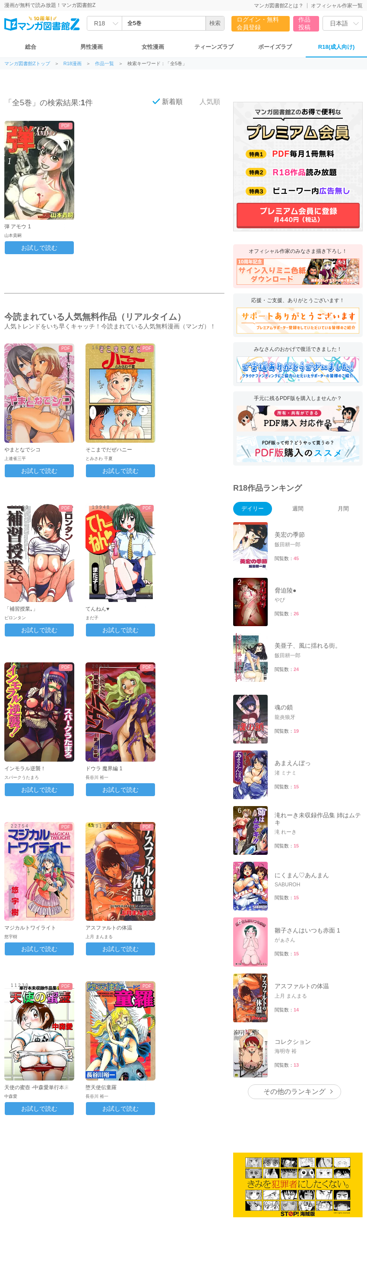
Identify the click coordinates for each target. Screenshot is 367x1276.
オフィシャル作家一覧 (337, 6)
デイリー (252, 508)
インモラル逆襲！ (25, 769)
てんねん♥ (97, 609)
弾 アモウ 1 (17, 227)
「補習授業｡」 (21, 609)
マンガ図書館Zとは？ (279, 6)
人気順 (205, 101)
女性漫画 (153, 47)
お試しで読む (39, 247)
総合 (30, 47)
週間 (298, 508)
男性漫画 (91, 47)
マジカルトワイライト (30, 928)
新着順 (167, 101)
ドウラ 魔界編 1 (103, 769)
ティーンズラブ (214, 47)
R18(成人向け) (336, 47)
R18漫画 (72, 63)
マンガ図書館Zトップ (27, 63)
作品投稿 (304, 23)
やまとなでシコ (22, 450)
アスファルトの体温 (108, 928)
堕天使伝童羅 (101, 1087)
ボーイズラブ (275, 47)
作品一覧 (104, 63)
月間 (343, 508)
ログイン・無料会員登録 (258, 23)
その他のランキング (294, 1091)
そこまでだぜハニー (108, 450)
